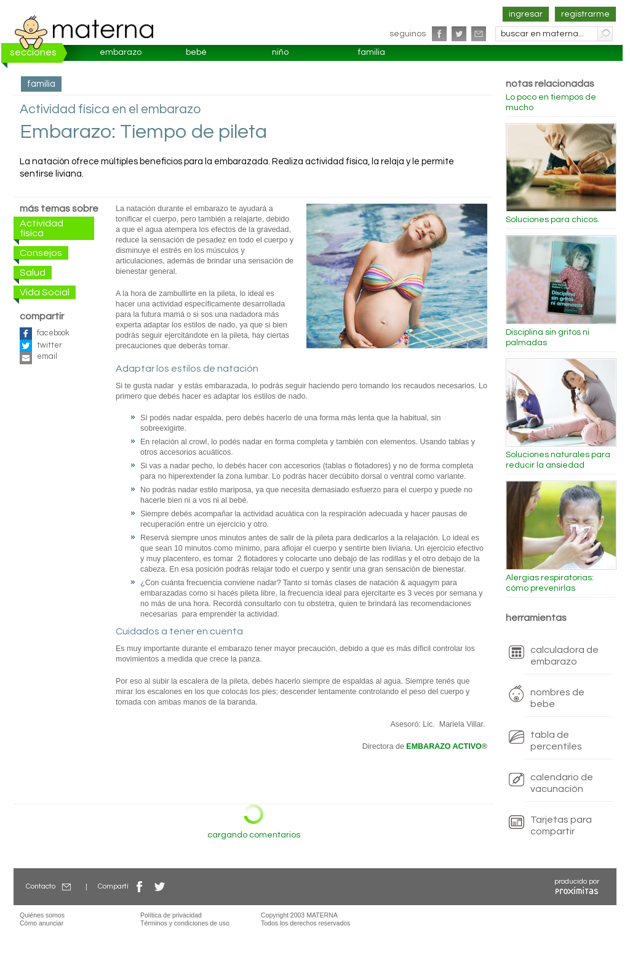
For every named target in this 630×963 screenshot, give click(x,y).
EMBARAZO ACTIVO (443, 746)
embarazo (121, 52)
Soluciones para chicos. (552, 219)
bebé (196, 52)
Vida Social (45, 292)
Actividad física (41, 228)
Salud (33, 273)
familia (371, 52)
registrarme (585, 14)
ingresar (526, 14)
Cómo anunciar (41, 923)
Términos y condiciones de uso (184, 923)
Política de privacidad (171, 915)
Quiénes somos (42, 915)
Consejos (41, 253)
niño (280, 52)
